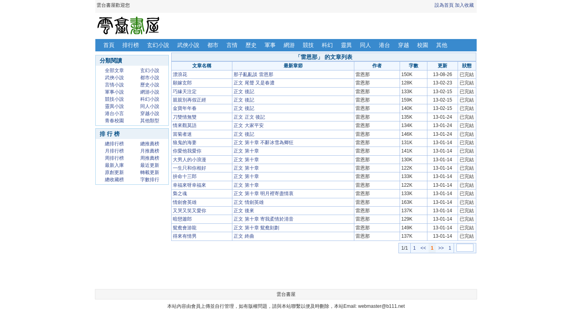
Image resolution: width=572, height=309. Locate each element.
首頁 (108, 45)
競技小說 (114, 99)
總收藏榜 (114, 179)
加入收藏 (464, 5)
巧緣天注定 (185, 91)
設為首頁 (444, 5)
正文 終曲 (244, 236)
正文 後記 (244, 91)
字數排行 (149, 179)
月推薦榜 (149, 151)
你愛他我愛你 (187, 151)
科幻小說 (149, 99)
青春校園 (114, 120)
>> (441, 248)
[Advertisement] (323, 271)
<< (423, 248)
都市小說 (149, 77)
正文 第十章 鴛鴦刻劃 (256, 228)
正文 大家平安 (248, 125)
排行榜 (130, 45)
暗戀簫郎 (182, 219)
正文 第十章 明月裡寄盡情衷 (264, 193)
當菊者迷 (182, 134)
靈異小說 (114, 106)
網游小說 (149, 92)
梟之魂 (180, 193)
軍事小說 (114, 92)
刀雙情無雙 (185, 117)
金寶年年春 (185, 108)
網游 (289, 45)
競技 (308, 45)
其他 (441, 45)
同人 (365, 45)
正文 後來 (244, 210)
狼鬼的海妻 (185, 142)
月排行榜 (114, 151)
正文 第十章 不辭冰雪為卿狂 (264, 142)
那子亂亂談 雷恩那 (253, 74)
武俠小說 (188, 45)
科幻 (327, 45)
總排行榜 (114, 144)
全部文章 (114, 70)
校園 (422, 45)
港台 (384, 45)
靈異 (346, 45)
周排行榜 (114, 158)
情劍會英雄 (185, 202)
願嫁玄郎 (182, 83)
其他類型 (149, 120)
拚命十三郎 (185, 176)
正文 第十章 (246, 151)
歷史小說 (149, 85)
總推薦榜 (149, 144)
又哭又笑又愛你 (189, 210)
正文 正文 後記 (249, 117)
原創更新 (114, 172)
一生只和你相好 (189, 168)
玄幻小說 (158, 45)
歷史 (251, 45)
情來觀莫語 (185, 125)
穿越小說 (149, 113)
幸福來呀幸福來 (189, 185)
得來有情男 (185, 236)
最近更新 (149, 165)
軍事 (270, 45)
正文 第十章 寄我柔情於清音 (264, 219)
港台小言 (114, 113)
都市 (212, 45)
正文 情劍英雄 (248, 202)
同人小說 (149, 106)
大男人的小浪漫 (189, 159)
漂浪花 (180, 74)
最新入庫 (114, 165)
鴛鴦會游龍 (185, 228)
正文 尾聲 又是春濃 (254, 83)
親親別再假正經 (189, 100)
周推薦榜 (149, 158)
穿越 (403, 45)
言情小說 (114, 85)
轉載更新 (149, 172)
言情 (232, 45)
